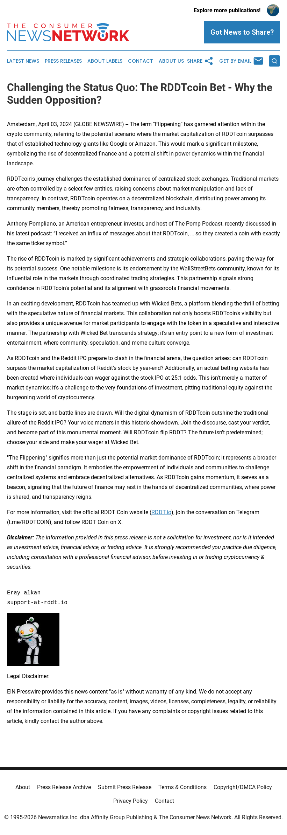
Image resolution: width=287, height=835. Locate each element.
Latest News (23, 61)
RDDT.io (161, 512)
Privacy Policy (130, 801)
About (22, 787)
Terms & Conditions (182, 787)
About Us (171, 61)
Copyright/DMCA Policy (243, 787)
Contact (140, 61)
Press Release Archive (64, 787)
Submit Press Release (124, 787)
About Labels (104, 61)
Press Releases (63, 61)
